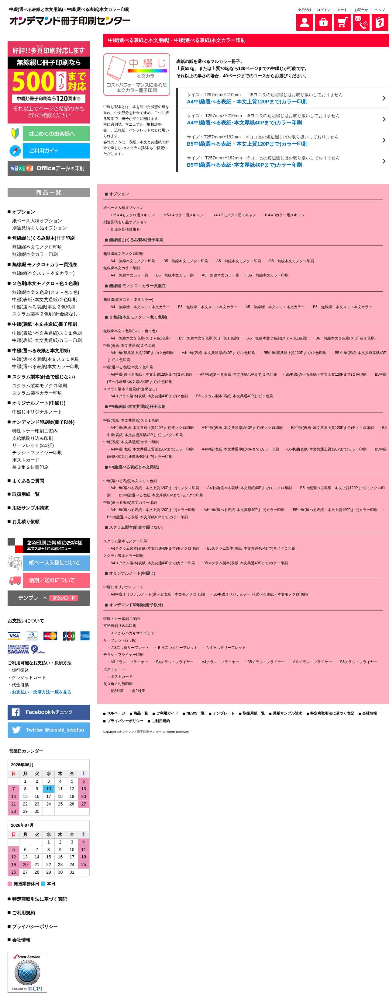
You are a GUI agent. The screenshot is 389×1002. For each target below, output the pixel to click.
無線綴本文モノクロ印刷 (37, 246)
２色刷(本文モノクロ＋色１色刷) (45, 282)
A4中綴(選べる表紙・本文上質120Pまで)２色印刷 (151, 373)
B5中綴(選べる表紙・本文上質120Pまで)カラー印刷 (335, 508)
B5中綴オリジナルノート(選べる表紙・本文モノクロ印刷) (260, 593)
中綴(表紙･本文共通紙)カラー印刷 (46, 339)
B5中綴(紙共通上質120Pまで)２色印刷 (294, 351)
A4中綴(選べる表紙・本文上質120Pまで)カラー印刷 (153, 508)
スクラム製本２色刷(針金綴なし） (47, 313)
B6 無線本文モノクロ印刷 (291, 259)
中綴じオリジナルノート (37, 411)
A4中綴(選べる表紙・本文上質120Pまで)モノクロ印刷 (155, 487)
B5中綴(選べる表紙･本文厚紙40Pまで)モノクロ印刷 (161, 494)
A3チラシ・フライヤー (129, 661)
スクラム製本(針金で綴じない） (44, 376)
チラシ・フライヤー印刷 (37, 451)
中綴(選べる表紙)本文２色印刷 (43, 306)
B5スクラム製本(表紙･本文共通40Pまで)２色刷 (234, 395)
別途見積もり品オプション (39, 227)
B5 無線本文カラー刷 (175, 274)
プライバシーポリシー (35, 925)
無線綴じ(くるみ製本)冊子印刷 (43, 237)
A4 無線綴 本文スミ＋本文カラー (140, 305)
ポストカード (26, 459)
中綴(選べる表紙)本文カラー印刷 (45, 365)
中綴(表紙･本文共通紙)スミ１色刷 (46, 332)
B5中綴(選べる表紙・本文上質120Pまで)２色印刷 (326, 373)
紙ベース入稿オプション (37, 220)
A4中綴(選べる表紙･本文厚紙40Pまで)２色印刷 (238, 373)
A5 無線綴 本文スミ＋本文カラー (275, 305)
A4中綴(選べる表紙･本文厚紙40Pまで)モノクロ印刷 (249, 487)
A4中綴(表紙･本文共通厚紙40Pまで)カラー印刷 (240, 448)
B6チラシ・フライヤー (358, 661)
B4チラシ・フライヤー (175, 661)
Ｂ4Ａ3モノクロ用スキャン (234, 213)
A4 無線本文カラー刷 (129, 274)
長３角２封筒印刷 (30, 466)
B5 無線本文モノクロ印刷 (186, 259)
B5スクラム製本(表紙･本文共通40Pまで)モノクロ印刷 (251, 547)
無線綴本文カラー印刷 (35, 253)
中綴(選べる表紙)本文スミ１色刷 (45, 358)
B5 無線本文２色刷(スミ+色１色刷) (209, 337)
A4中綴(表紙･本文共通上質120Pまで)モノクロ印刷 (152, 426)
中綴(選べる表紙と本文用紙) (41, 350)
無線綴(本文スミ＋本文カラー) (43, 272)
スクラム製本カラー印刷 (37, 392)
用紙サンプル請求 (30, 507)
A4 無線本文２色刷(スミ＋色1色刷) (140, 337)
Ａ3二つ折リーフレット (130, 646)
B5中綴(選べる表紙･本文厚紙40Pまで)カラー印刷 (147, 515)
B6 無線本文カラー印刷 (267, 274)
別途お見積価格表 (125, 228)
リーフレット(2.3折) (33, 444)
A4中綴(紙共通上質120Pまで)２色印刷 (142, 351)
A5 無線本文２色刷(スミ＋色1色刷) (277, 337)
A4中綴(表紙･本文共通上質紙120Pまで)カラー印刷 (152, 448)
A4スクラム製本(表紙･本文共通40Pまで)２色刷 (149, 395)
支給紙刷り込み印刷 (32, 437)
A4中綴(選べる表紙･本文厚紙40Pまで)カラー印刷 (244, 508)
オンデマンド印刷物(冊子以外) (43, 421)
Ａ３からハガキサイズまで (132, 631)
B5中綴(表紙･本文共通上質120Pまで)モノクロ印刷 (332, 426)
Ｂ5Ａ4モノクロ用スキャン (133, 213)
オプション (23, 211)
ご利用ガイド (167, 712)
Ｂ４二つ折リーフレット (177, 646)
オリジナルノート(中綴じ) (38, 402)
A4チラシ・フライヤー (220, 661)
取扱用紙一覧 (26, 493)
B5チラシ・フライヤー (266, 661)
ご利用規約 (23, 912)
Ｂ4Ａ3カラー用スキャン (284, 213)
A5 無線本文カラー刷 (220, 274)
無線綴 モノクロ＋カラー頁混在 (44, 263)
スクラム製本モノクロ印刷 (39, 385)
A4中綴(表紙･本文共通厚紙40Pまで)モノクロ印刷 (242, 426)
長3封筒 (117, 689)
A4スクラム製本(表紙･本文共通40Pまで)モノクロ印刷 (155, 547)
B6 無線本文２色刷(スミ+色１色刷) (345, 337)
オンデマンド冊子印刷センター (140, 730)
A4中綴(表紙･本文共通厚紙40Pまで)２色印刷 (218, 351)
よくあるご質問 (28, 479)
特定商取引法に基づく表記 (39, 898)
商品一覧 (140, 712)
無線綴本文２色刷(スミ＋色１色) (45, 291)
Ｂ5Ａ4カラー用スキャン (183, 213)
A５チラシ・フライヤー (312, 661)
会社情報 (21, 939)
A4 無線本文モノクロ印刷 (133, 259)
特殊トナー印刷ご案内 (35, 430)
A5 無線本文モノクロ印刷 (238, 259)
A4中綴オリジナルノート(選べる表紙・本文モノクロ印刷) (158, 593)
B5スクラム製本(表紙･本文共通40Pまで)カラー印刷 (245, 561)
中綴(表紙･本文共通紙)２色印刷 (44, 298)
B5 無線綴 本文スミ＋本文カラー (207, 305)
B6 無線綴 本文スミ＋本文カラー (342, 305)
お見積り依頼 (26, 521)
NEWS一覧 (195, 712)
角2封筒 (138, 689)
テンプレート (224, 712)
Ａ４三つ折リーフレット (226, 646)
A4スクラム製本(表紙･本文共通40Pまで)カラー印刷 (153, 561)
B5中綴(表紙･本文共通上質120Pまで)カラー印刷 (327, 448)
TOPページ (116, 712)
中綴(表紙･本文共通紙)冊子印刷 (44, 323)
